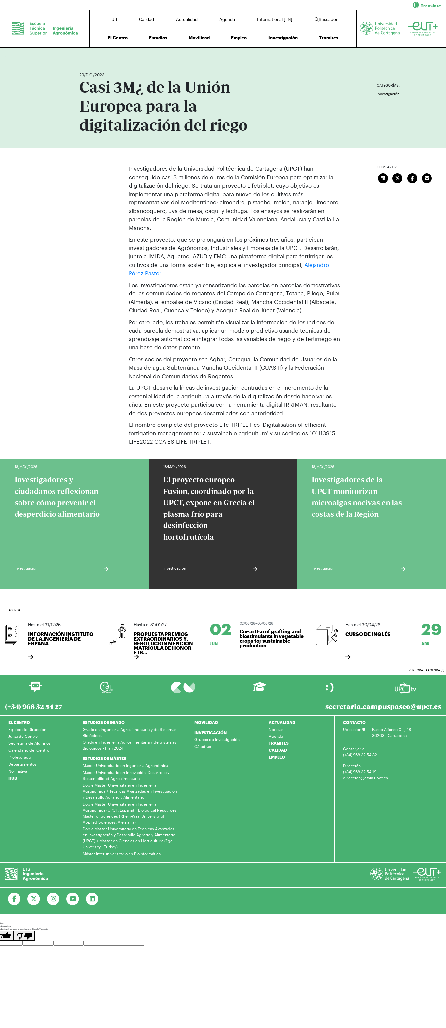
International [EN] (274, 19)
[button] (337, 5)
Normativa (17, 771)
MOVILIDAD (206, 722)
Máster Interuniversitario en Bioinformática (122, 853)
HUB (112, 19)
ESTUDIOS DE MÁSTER (104, 758)
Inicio (84, 55)
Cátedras (202, 746)
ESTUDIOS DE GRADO (104, 722)
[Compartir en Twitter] (397, 177)
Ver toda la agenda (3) (426, 670)
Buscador (326, 19)
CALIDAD (278, 750)
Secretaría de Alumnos (29, 743)
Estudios (158, 37)
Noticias (276, 729)
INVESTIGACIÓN (210, 732)
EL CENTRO (19, 722)
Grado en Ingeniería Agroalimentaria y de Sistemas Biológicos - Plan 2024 (129, 745)
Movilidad (199, 37)
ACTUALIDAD (282, 722)
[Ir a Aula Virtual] (259, 690)
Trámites (328, 37)
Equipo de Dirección (27, 729)
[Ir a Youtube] (72, 899)
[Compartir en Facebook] (412, 177)
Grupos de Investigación (217, 739)
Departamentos (22, 764)
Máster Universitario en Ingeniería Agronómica (125, 765)
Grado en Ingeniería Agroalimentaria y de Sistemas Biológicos (129, 732)
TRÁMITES (279, 743)
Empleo (239, 37)
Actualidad (187, 19)
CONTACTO (354, 722)
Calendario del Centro (28, 750)
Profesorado (19, 757)
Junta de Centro (23, 736)
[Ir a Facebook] (14, 899)
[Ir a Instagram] (53, 899)
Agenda (227, 19)
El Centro (118, 37)
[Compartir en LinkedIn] (383, 177)
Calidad (146, 19)
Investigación (283, 37)
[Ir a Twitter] (33, 899)
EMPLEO (277, 757)
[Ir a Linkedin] (92, 899)
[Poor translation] (24, 936)
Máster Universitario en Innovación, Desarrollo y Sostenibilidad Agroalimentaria (126, 775)
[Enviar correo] (427, 177)
